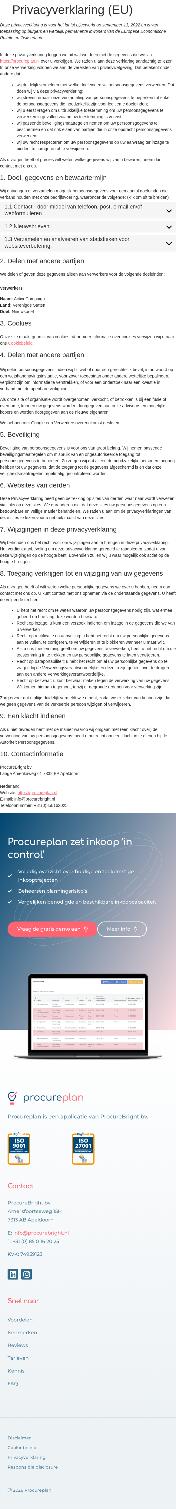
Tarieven (18, 1358)
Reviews (18, 1345)
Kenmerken (22, 1332)
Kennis (16, 1371)
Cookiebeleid (20, 343)
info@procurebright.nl (41, 1233)
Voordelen (20, 1320)
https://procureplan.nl (20, 61)
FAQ (13, 1384)
